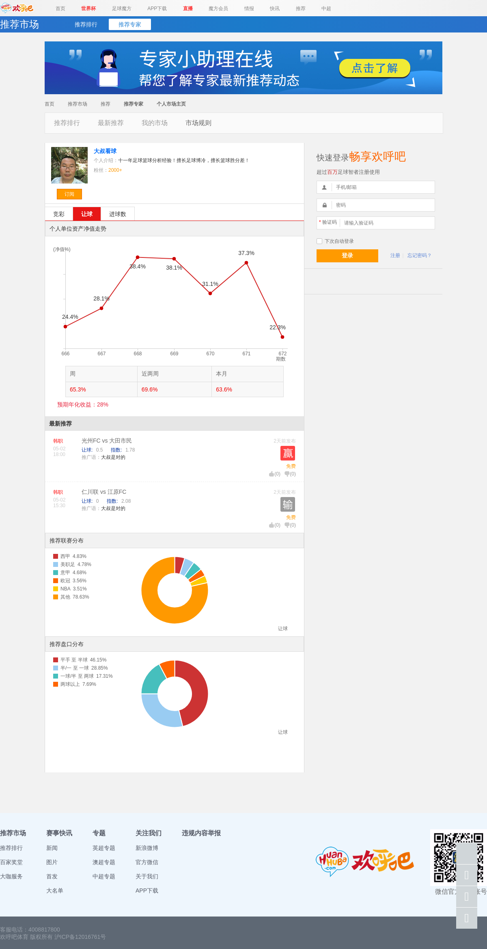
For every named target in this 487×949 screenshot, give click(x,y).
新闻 (52, 848)
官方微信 (147, 862)
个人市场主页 (171, 104)
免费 (291, 466)
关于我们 (147, 876)
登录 (347, 255)
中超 (326, 8)
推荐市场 (77, 104)
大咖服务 (11, 876)
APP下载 (157, 8)
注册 (395, 255)
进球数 (117, 214)
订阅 (69, 194)
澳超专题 (104, 862)
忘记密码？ (419, 255)
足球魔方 (121, 8)
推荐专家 (130, 24)
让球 (87, 214)
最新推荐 (111, 122)
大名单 (54, 890)
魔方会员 (218, 8)
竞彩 (59, 214)
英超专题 (104, 848)
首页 (60, 8)
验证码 (328, 222)
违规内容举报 (201, 833)
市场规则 (198, 122)
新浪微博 (147, 848)
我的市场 (155, 122)
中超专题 (104, 876)
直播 (188, 8)
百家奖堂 (11, 862)
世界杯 (88, 8)
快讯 (275, 8)
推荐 (301, 8)
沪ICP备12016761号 (80, 937)
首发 (52, 876)
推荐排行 (86, 24)
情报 (249, 8)
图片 (52, 862)
